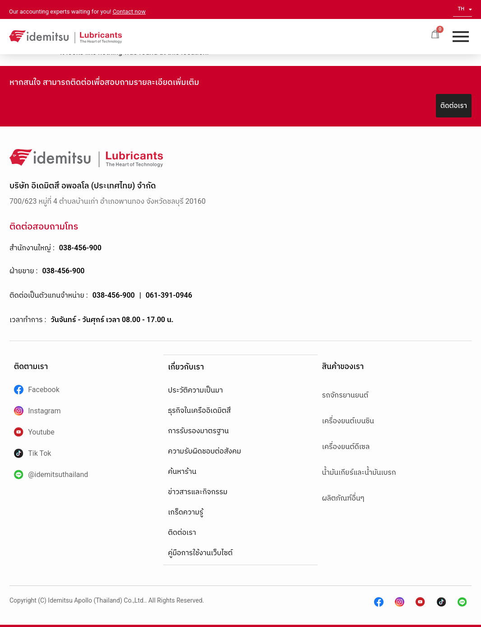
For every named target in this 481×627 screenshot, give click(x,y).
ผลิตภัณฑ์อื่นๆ (343, 498)
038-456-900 (80, 247)
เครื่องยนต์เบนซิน (348, 420)
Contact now (129, 11)
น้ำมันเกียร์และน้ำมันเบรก (359, 472)
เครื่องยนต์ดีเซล (346, 446)
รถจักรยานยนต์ (345, 395)
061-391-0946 (169, 295)
